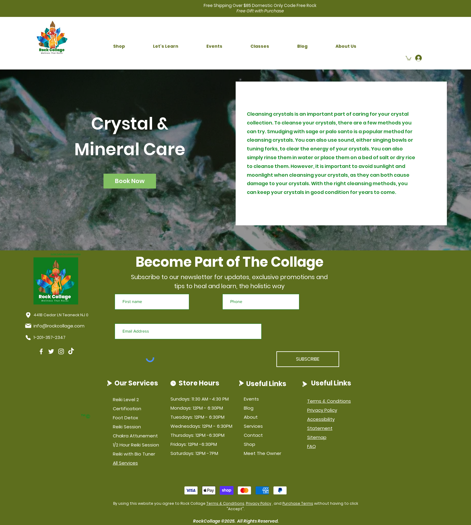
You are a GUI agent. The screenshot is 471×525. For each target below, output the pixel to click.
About (251, 417)
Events (251, 399)
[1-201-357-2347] (46, 338)
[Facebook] (41, 351)
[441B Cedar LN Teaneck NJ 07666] (61, 315)
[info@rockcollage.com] (55, 325)
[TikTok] (71, 351)
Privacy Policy (258, 503)
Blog (248, 408)
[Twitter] (51, 351)
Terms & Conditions (225, 503)
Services (253, 426)
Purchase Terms (297, 503)
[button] (119, 46)
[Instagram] (61, 351)
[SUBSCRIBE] (307, 359)
